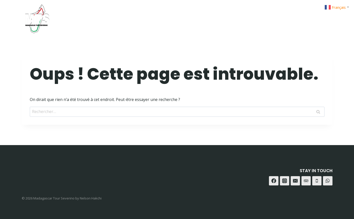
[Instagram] (301, 17)
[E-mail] (295, 181)
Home (186, 17)
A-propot (236, 17)
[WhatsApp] (314, 17)
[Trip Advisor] (326, 17)
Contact (264, 17)
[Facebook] (289, 17)
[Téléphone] (317, 181)
